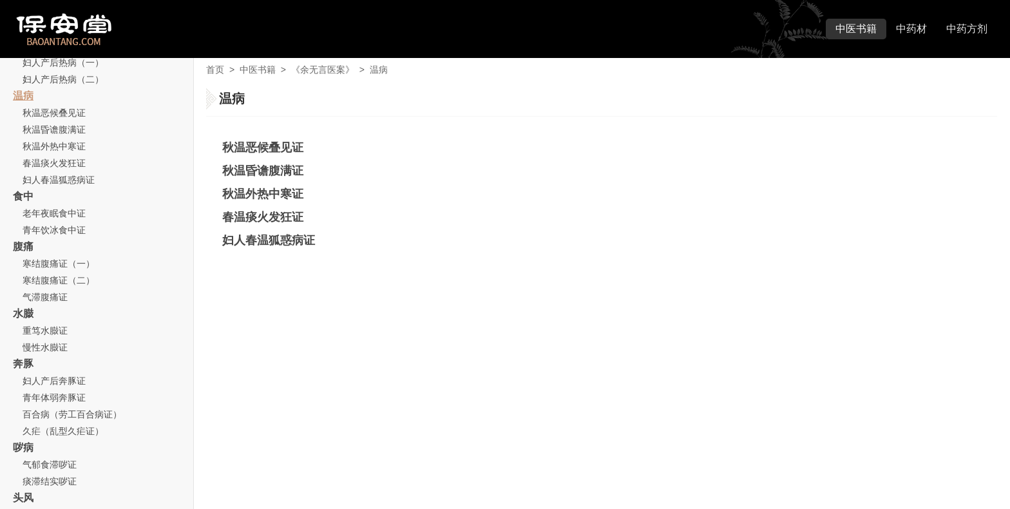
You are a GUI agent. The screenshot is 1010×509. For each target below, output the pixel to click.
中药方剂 (966, 28)
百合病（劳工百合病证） (72, 414)
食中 (23, 196)
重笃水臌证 (45, 330)
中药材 (911, 28)
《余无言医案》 (322, 69)
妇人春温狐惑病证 (59, 180)
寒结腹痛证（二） (59, 280)
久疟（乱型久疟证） (63, 431)
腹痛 (23, 246)
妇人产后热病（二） (63, 79)
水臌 (23, 313)
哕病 (23, 447)
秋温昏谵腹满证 (54, 129)
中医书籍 (856, 28)
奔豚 (23, 363)
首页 (215, 69)
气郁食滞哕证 (50, 464)
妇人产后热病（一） (63, 62)
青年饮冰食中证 (54, 230)
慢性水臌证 (45, 347)
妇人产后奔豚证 (54, 381)
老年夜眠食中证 (54, 213)
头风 (23, 497)
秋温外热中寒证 (54, 146)
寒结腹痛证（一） (59, 263)
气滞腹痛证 (45, 297)
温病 (23, 95)
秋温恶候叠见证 (54, 113)
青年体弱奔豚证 (54, 397)
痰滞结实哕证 (50, 481)
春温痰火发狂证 (54, 163)
